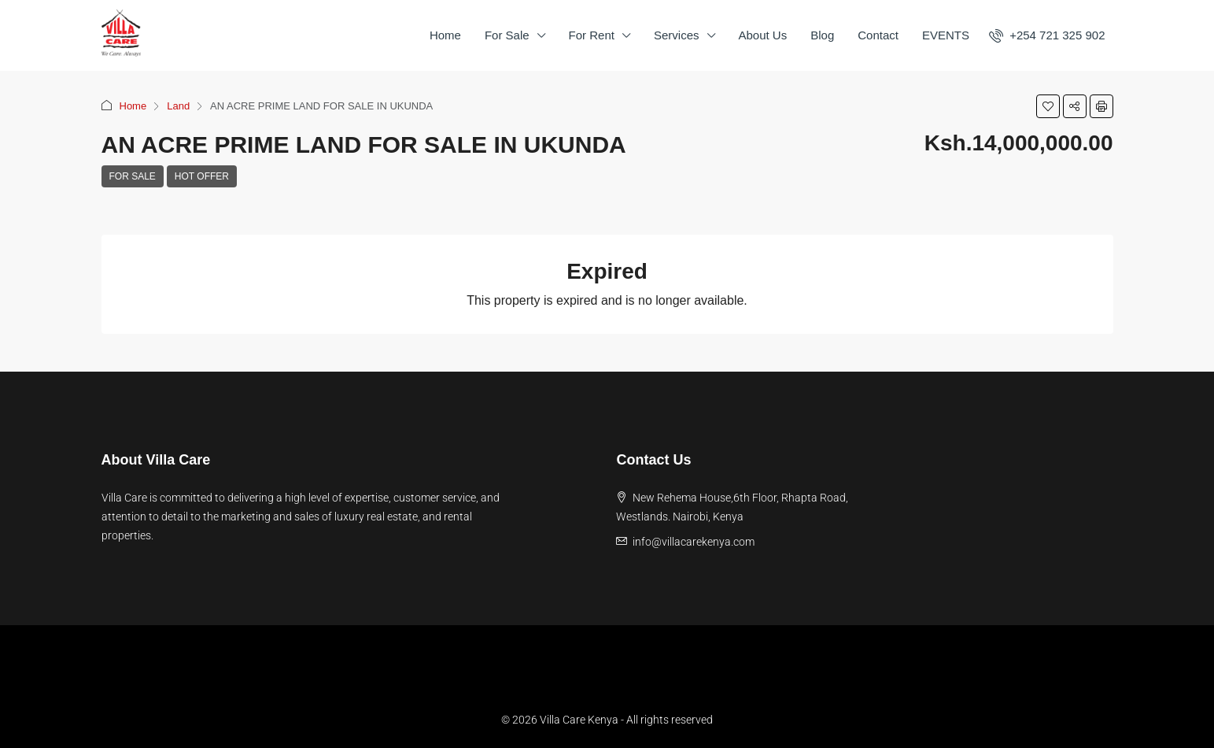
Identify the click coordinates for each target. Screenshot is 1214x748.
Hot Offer (202, 176)
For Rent (591, 35)
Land (178, 106)
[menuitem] (1047, 35)
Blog (822, 35)
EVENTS (945, 35)
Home (445, 35)
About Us (763, 35)
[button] (1048, 106)
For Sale (507, 35)
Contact (878, 35)
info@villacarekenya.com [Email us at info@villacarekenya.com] (694, 541)
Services (676, 35)
